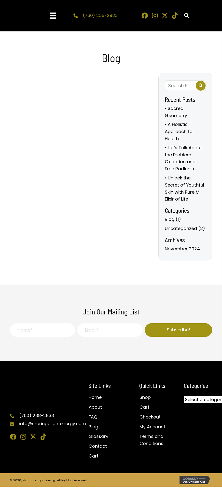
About (95, 407)
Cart (93, 456)
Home (95, 397)
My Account (152, 427)
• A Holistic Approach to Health (179, 131)
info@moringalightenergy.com (52, 423)
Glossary (98, 436)
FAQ (93, 417)
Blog (169, 219)
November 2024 (182, 249)
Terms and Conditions (151, 439)
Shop (145, 397)
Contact (98, 446)
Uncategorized (181, 228)
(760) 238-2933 (100, 15)
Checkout (150, 417)
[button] (144, 15)
